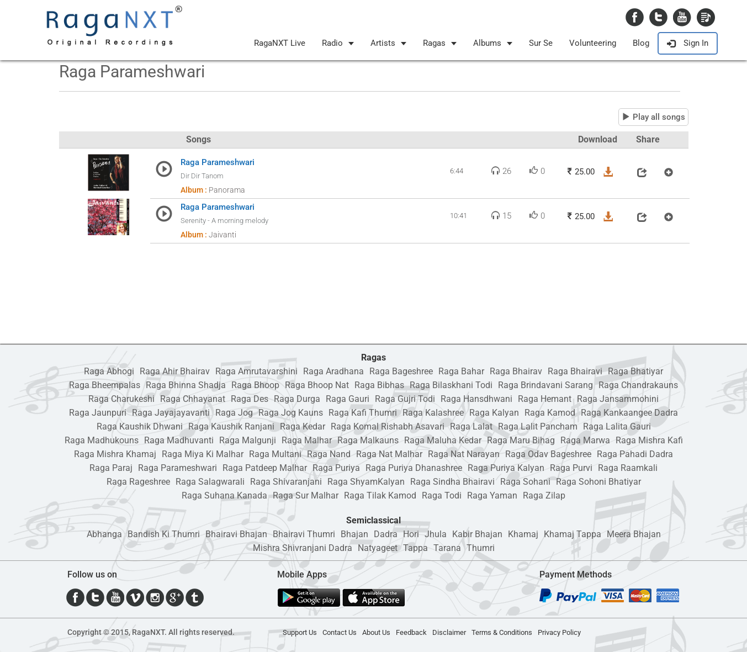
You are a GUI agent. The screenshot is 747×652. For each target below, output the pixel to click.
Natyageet (378, 548)
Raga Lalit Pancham (538, 426)
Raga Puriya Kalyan (506, 468)
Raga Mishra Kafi (649, 440)
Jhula (436, 534)
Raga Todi (442, 495)
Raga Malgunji (247, 440)
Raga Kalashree (433, 412)
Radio (338, 43)
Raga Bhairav (516, 371)
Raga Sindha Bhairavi (452, 481)
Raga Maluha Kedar (442, 440)
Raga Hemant (544, 399)
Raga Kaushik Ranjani (231, 426)
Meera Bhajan (634, 534)
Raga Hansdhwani (476, 399)
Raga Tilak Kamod (380, 495)
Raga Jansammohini (618, 399)
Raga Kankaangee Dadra (629, 412)
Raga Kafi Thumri (363, 412)
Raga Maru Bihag (521, 440)
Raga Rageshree (138, 481)
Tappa (415, 548)
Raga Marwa (585, 440)
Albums (492, 43)
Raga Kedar (302, 426)
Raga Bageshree (401, 371)
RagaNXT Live (279, 43)
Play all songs (653, 117)
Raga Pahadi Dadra (635, 454)
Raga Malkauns (368, 440)
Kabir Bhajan (477, 534)
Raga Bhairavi (575, 371)
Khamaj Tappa (572, 534)
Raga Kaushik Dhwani (140, 426)
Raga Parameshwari (177, 468)
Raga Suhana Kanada (224, 495)
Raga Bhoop (255, 385)
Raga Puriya (336, 468)
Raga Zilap (544, 495)
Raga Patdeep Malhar (264, 468)
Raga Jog (234, 412)
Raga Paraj (111, 468)
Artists (388, 43)
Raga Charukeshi (121, 399)
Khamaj (523, 534)
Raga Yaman (492, 495)
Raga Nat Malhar (389, 454)
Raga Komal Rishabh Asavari (387, 426)
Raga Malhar (307, 440)
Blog (641, 43)
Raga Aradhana (333, 371)
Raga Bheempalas (104, 385)
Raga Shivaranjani (286, 481)
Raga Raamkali (628, 468)
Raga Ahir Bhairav (175, 371)
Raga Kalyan (494, 412)
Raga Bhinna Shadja (186, 385)
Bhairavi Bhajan (236, 534)
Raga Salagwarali (210, 481)
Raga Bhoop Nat (317, 385)
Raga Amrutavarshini (256, 371)
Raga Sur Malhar (305, 495)
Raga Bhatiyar (635, 371)
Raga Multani (275, 454)
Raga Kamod (550, 412)
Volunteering (592, 43)
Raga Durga (297, 399)
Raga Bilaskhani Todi (451, 385)
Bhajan (354, 534)
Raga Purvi (571, 468)
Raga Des (249, 399)
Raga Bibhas (379, 385)
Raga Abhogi (109, 371)
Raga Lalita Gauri (617, 426)
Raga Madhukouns (102, 440)
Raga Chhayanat (192, 399)
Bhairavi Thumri (304, 534)
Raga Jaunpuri (97, 412)
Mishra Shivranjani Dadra (302, 548)
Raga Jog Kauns (290, 412)
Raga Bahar (461, 371)
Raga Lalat (471, 426)
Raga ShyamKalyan (366, 481)
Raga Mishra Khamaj (115, 454)
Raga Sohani (525, 481)
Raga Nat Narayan (464, 454)
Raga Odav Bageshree (548, 454)
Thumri (481, 548)
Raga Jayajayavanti (171, 412)
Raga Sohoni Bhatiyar (598, 481)
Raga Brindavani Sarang (545, 385)
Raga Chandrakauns (638, 385)
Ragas (440, 43)
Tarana (447, 548)
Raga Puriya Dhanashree (413, 468)
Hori (411, 534)
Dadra (386, 534)
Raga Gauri (347, 399)
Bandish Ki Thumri (164, 534)
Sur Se (541, 43)
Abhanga (104, 534)
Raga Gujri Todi (405, 399)
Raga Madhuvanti (179, 440)
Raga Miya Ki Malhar (202, 454)
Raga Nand (329, 454)
